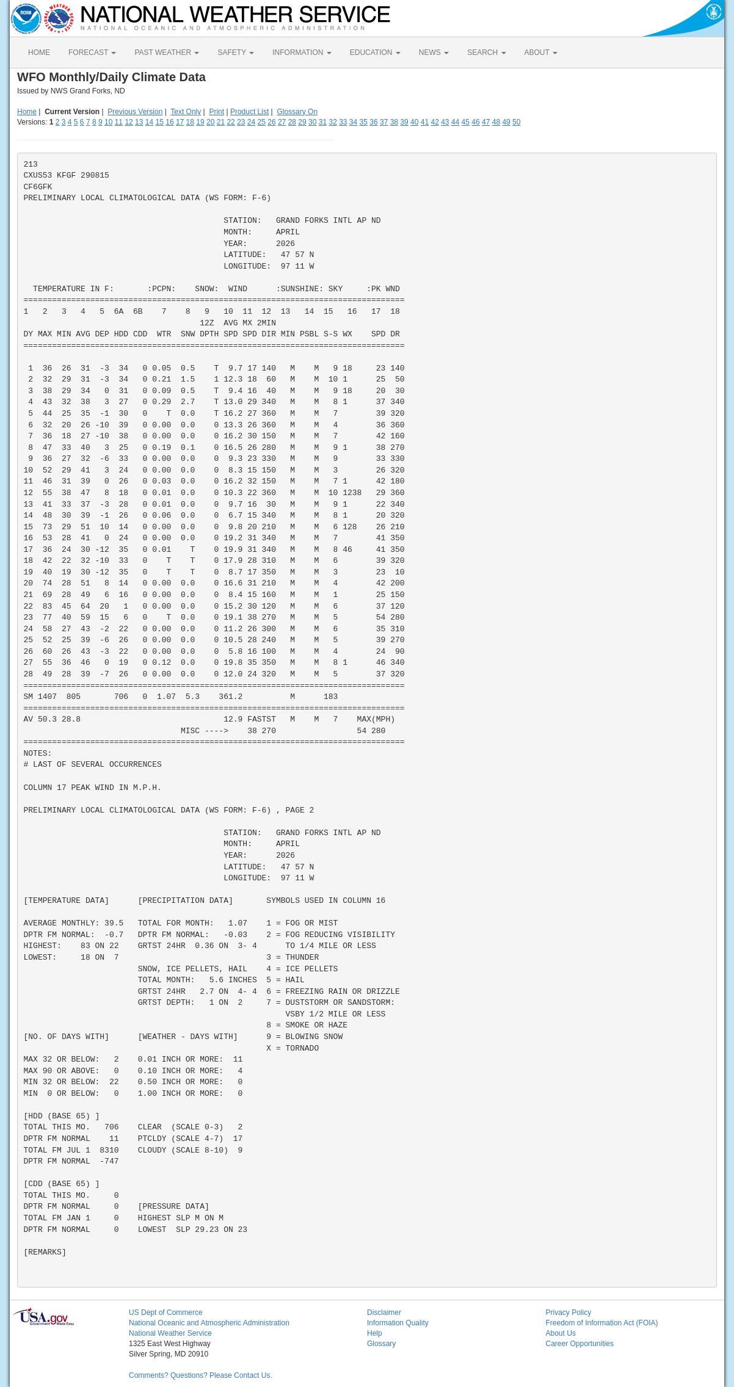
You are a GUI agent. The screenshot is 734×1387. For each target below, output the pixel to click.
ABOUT (541, 52)
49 (506, 122)
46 (475, 122)
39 (404, 122)
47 (486, 122)
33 (343, 122)
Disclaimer (384, 1312)
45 (466, 122)
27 (282, 122)
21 (221, 122)
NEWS (434, 52)
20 (210, 122)
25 (262, 122)
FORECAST (92, 52)
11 (119, 122)
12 (129, 122)
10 (108, 122)
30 (312, 122)
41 (425, 122)
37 (384, 122)
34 (353, 122)
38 (394, 122)
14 (149, 122)
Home (27, 111)
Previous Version (134, 111)
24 (251, 122)
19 (200, 122)
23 (241, 122)
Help (374, 1333)
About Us (561, 1333)
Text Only (185, 111)
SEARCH (486, 52)
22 (230, 122)
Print (216, 111)
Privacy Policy (569, 1312)
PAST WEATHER (166, 52)
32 (332, 122)
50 (516, 122)
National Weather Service (170, 1333)
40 (414, 122)
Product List (249, 111)
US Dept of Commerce (166, 1312)
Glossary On (297, 111)
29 (302, 122)
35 (364, 122)
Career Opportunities (580, 1343)
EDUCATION (375, 52)
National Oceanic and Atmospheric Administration (209, 1323)
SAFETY (235, 52)
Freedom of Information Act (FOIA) (602, 1323)
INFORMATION (301, 52)
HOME (39, 52)
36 (373, 122)
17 (180, 122)
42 (434, 122)
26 (271, 122)
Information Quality (398, 1323)
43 (445, 122)
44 (455, 122)
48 (496, 122)
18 (190, 122)
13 (139, 122)
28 (292, 122)
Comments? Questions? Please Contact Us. (200, 1375)
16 (169, 122)
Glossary (381, 1343)
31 (323, 122)
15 (160, 122)
